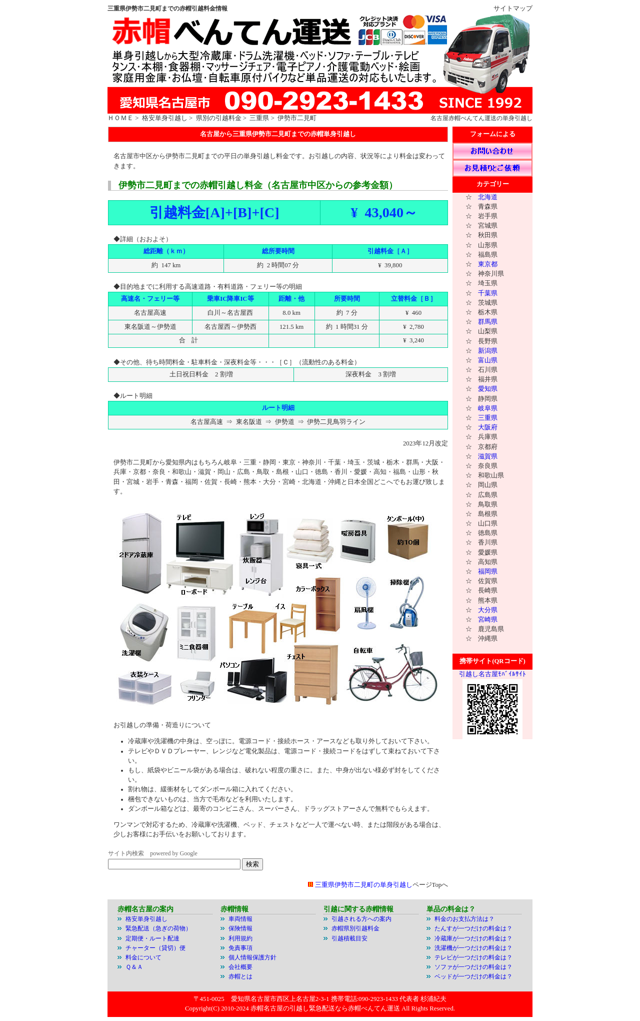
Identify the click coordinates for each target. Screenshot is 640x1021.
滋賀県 (488, 456)
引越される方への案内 (362, 918)
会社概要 (240, 966)
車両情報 (240, 918)
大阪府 (488, 427)
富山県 (488, 360)
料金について (144, 957)
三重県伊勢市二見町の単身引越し (363, 884)
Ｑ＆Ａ (134, 966)
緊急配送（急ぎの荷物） (159, 928)
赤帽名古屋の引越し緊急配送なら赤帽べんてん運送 (325, 1008)
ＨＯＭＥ (121, 118)
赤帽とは (240, 976)
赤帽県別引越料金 (356, 928)
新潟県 (488, 350)
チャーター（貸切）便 (156, 947)
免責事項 (240, 947)
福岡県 (488, 571)
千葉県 (488, 293)
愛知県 (488, 388)
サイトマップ (513, 8)
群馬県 (488, 321)
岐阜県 (488, 408)
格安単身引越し (165, 118)
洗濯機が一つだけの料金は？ (473, 947)
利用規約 (240, 938)
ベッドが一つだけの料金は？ (473, 976)
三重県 (259, 118)
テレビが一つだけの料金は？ (473, 957)
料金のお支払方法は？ (464, 918)
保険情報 (240, 928)
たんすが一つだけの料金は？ (473, 928)
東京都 (488, 264)
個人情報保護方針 (252, 957)
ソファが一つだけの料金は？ (473, 966)
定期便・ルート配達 (153, 938)
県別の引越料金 (219, 118)
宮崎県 (488, 619)
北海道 (488, 197)
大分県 (488, 610)
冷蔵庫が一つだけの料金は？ (473, 938)
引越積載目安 (350, 938)
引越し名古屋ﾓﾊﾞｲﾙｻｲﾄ (492, 674)
